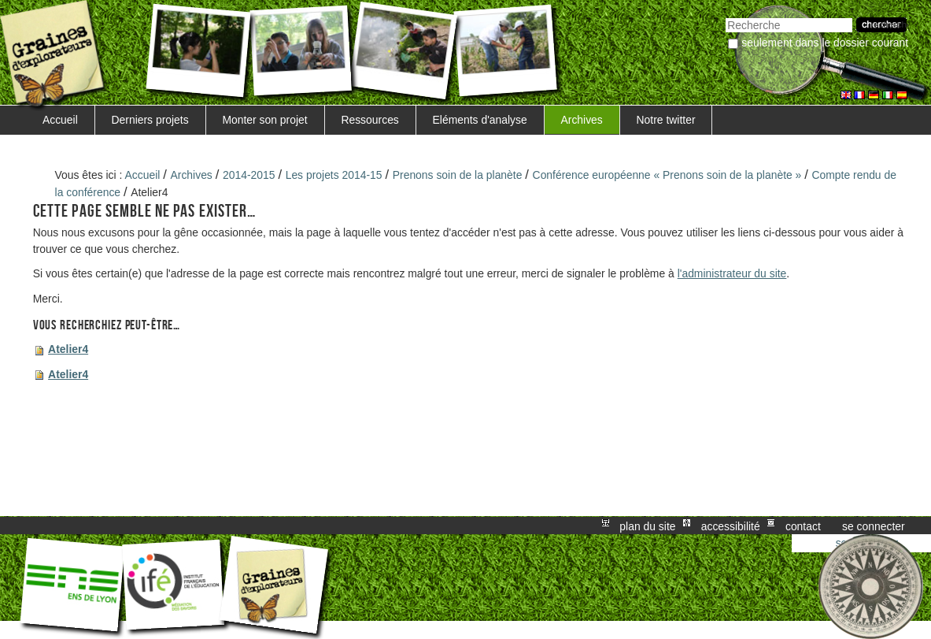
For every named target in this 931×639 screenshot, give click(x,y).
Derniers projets (150, 119)
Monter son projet (264, 119)
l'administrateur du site (732, 273)
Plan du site (647, 525)
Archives (581, 119)
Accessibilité (730, 525)
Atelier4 (68, 349)
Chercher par (725, 16)
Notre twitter (666, 119)
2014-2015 (249, 175)
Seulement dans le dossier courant (824, 42)
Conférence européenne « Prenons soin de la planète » (667, 175)
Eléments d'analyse (480, 119)
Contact (803, 525)
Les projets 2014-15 (334, 175)
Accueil (60, 119)
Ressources (369, 119)
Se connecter (873, 525)
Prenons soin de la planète (458, 175)
